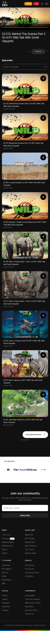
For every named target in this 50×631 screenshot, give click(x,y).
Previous (38, 51)
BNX (3, 583)
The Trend (29, 549)
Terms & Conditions (32, 599)
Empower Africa (31, 610)
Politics (4, 553)
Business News (8, 542)
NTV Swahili (30, 538)
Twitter (4, 599)
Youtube (5, 610)
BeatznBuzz (6, 580)
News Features (31, 546)
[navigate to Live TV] (36, 4)
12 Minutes (6, 565)
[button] (45, 3)
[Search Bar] (42, 4)
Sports (4, 549)
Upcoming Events (32, 572)
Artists (4, 576)
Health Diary (30, 542)
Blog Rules (29, 606)
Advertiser (29, 576)
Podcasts (8, 538)
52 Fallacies (6, 569)
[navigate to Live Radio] (28, 4)
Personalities (30, 595)
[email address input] (25, 508)
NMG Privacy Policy (33, 603)
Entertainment (7, 546)
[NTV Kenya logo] (5, 4)
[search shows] (23, 67)
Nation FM (29, 535)
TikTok (4, 595)
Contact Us (29, 614)
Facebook (6, 606)
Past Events (29, 569)
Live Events (29, 565)
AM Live (5, 572)
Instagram (6, 603)
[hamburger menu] (46, 3)
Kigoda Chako (30, 553)
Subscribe (25, 515)
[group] (9, 470)
